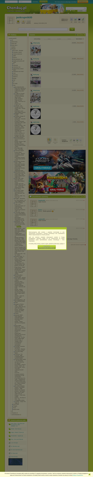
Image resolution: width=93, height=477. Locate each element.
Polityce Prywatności (78, 475)
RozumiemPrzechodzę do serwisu (47, 247)
